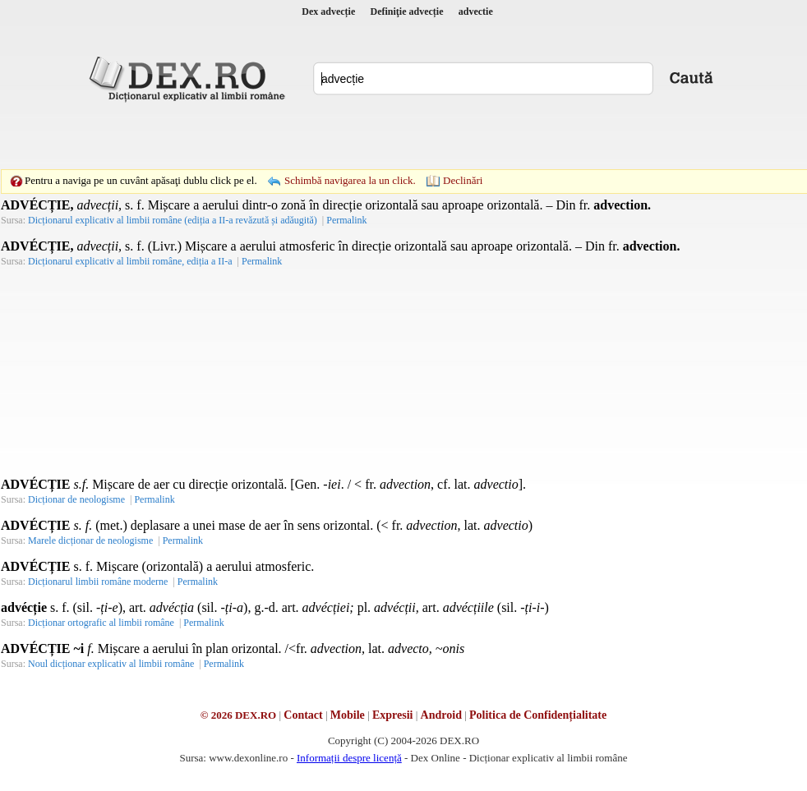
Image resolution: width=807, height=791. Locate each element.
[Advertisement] (290, 135)
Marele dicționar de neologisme (90, 540)
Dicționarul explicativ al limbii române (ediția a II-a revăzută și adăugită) (172, 220)
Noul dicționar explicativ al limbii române (111, 663)
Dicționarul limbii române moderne (98, 581)
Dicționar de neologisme (76, 499)
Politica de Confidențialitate (537, 715)
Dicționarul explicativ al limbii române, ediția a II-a (130, 261)
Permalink (346, 220)
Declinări (462, 180)
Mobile (347, 715)
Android (441, 715)
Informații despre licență (349, 758)
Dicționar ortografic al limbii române (101, 622)
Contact (303, 715)
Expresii (392, 715)
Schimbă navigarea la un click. (350, 180)
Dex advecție (328, 11)
